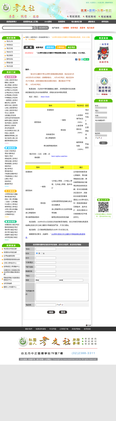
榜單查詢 (105, 22)
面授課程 (61, 22)
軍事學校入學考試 (11, 207)
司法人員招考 (9, 113)
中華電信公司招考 (11, 87)
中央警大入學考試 (11, 204)
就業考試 (34, 37)
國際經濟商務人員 (11, 135)
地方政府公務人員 (11, 138)
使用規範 (87, 385)
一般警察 (65, 28)
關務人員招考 (9, 82)
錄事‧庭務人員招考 (11, 120)
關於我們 (28, 385)
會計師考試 (9, 169)
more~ (7, 143)
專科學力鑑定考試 (11, 230)
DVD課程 (48, 22)
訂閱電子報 (64, 385)
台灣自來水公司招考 (12, 93)
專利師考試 (9, 171)
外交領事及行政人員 (12, 130)
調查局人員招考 (10, 125)
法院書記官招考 (10, 115)
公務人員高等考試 (11, 110)
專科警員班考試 (10, 197)
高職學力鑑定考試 (11, 235)
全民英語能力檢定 (11, 237)
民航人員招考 (9, 133)
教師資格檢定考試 (11, 227)
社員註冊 (101, 2)
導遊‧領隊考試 (10, 153)
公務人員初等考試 (11, 80)
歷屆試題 (9, 62)
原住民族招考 (9, 128)
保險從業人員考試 (11, 158)
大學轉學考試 (9, 214)
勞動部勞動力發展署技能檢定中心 (12, 279)
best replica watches (59, 156)
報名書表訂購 (76, 22)
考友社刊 (9, 52)
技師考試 (8, 181)
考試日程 (9, 48)
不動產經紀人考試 (11, 176)
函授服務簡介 (11, 22)
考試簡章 (9, 55)
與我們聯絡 (76, 385)
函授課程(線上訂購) (30, 22)
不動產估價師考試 (11, 174)
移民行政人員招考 (11, 105)
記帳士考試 (9, 179)
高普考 (82, 28)
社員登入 (93, 2)
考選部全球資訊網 (10, 252)
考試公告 (9, 41)
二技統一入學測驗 (11, 202)
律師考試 (8, 166)
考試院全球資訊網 (10, 249)
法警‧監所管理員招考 (12, 118)
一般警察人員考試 (11, 100)
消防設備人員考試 (11, 161)
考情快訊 (9, 45)
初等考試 (74, 28)
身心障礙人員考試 (11, 85)
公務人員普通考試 (11, 108)
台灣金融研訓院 (9, 256)
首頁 (87, 2)
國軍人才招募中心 (10, 287)
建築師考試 (9, 184)
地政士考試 (9, 156)
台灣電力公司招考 (11, 90)
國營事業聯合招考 (11, 141)
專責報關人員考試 (11, 163)
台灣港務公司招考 (11, 95)
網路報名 (91, 22)
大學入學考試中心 (10, 263)
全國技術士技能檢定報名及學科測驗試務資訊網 (12, 272)
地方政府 (90, 28)
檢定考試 (71, 47)
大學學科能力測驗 (11, 194)
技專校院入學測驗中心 (12, 266)
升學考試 (60, 47)
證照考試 (50, 47)
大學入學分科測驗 (11, 209)
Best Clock (45, 97)
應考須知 (9, 59)
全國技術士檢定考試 (12, 225)
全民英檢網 (8, 283)
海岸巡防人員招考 (11, 123)
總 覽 (29, 47)
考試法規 (9, 66)
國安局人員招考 (10, 103)
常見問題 (52, 385)
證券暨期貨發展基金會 (12, 259)
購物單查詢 (109, 2)
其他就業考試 (43, 37)
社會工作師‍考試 (10, 151)
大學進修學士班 (10, 212)
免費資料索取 (41, 385)
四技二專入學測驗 (11, 199)
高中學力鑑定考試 (11, 232)
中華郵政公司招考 (11, 98)
